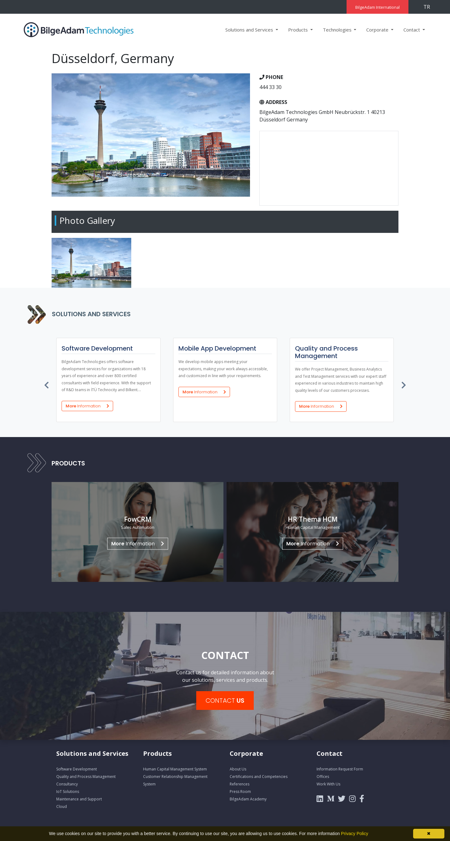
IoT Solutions (67, 791)
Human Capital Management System (175, 769)
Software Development (76, 769)
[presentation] (47, 383)
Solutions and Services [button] (249, 30)
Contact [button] (412, 30)
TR (426, 6)
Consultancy (67, 784)
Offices (323, 776)
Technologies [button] (338, 30)
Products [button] (298, 30)
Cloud (61, 806)
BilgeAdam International (377, 7)
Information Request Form (340, 769)
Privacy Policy (354, 833)
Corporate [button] (378, 30)
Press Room (240, 791)
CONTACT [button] (225, 700)
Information (137, 543)
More (87, 406)
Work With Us (328, 784)
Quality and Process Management (86, 776)
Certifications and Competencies (259, 776)
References (239, 784)
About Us (238, 769)
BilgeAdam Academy (248, 799)
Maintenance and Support (79, 799)
